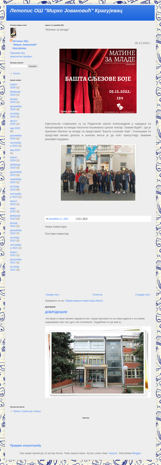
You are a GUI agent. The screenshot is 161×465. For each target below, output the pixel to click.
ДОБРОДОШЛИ (56, 312)
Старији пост (142, 294)
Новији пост (52, 294)
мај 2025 (15, 128)
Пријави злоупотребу (25, 445)
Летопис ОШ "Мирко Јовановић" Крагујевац (66, 10)
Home (16, 73)
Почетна (97, 294)
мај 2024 (15, 150)
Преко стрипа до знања (27, 411)
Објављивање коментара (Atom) (84, 300)
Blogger (136, 453)
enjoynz (113, 453)
